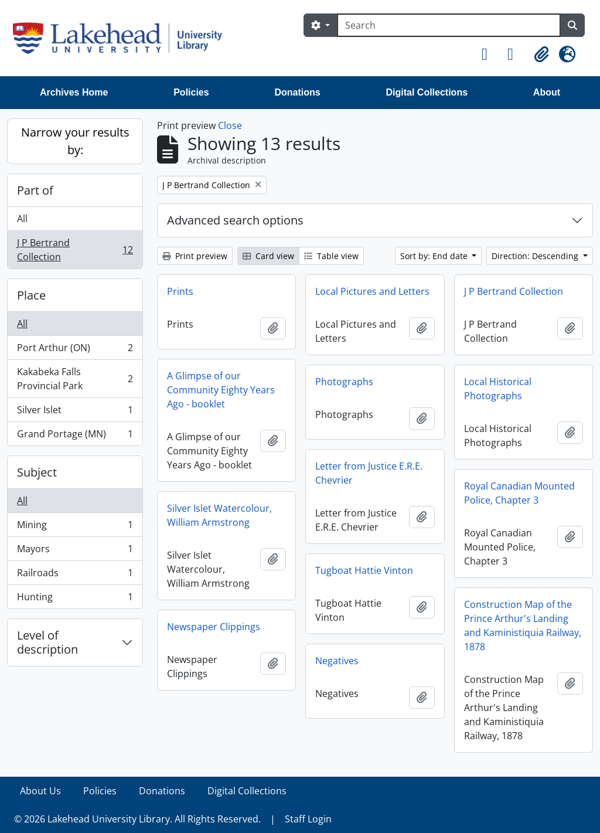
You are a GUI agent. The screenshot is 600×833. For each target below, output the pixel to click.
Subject (37, 472)
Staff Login (308, 818)
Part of (35, 190)
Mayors (74, 551)
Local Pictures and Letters (372, 291)
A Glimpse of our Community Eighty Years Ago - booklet (221, 389)
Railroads (74, 575)
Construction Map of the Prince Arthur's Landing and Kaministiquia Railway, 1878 (522, 625)
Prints (180, 291)
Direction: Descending (536, 255)
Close (230, 125)
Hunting (74, 599)
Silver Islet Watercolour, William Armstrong (219, 515)
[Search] (449, 25)
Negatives (337, 660)
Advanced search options (235, 220)
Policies (191, 92)
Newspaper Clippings (213, 626)
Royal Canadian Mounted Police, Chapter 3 (519, 493)
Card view (268, 255)
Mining (74, 527)
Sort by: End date (435, 255)
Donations (297, 92)
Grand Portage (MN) (74, 436)
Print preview (194, 255)
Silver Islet (74, 412)
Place (31, 295)
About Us (40, 790)
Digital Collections (427, 92)
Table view (331, 255)
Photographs (344, 381)
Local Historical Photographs (497, 388)
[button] (490, 54)
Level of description (47, 642)
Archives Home (74, 92)
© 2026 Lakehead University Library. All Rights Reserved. (137, 818)
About (546, 92)
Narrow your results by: (75, 141)
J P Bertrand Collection (74, 249)
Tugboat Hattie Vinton (364, 570)
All (22, 218)
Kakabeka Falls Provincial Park (74, 378)
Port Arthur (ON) (74, 350)
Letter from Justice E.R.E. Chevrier (368, 473)
